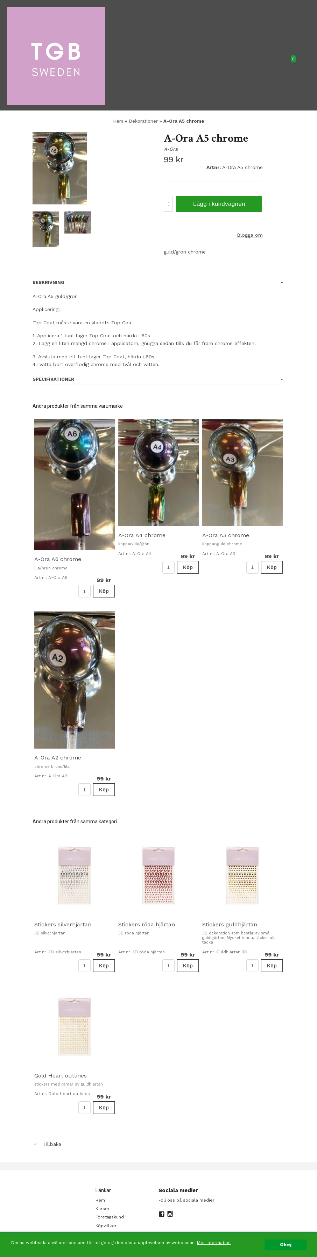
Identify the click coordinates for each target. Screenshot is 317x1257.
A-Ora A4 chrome (141, 535)
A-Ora (171, 149)
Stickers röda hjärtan (146, 924)
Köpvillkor (106, 1225)
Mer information (214, 1242)
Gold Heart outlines (60, 1075)
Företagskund (110, 1217)
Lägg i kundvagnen (219, 204)
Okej (285, 1244)
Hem (118, 121)
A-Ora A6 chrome (57, 559)
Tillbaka (47, 1144)
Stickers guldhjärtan (229, 924)
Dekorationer (144, 121)
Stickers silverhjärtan (62, 924)
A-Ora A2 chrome (57, 757)
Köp (104, 591)
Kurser (103, 1208)
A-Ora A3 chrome (225, 535)
